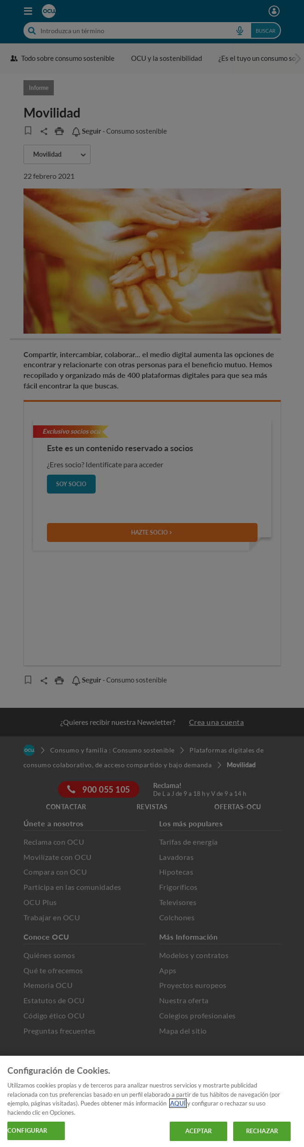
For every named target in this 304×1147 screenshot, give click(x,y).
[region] (152, 1101)
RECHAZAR (262, 1131)
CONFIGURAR (27, 1130)
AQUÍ (178, 1103)
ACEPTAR (198, 1131)
